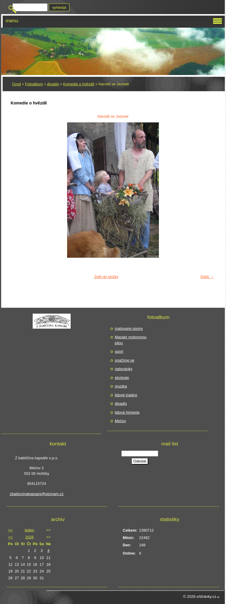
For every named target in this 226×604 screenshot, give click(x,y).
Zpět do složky (106, 276)
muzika (121, 386)
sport (119, 351)
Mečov (120, 421)
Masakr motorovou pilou (131, 340)
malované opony (129, 328)
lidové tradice (126, 395)
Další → (207, 276)
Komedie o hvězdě (78, 84)
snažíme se (124, 360)
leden (29, 530)
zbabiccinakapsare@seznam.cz (37, 494)
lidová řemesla (127, 412)
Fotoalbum (34, 84)
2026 (29, 537)
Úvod (16, 84)
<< (10, 530)
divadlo (53, 84)
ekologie (122, 377)
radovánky (123, 369)
